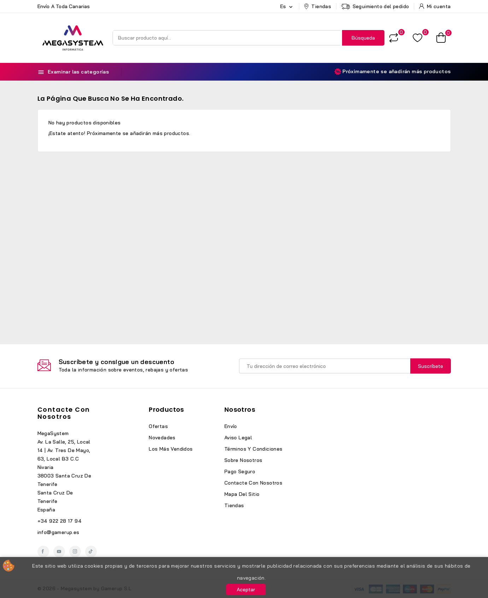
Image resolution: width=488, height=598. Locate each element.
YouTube (59, 551)
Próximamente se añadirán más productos (392, 71)
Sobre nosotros (243, 460)
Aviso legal (238, 437)
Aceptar (246, 589)
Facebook (43, 551)
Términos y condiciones (253, 449)
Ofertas (158, 426)
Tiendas (234, 505)
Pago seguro (239, 471)
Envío (230, 426)
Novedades (162, 437)
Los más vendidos (171, 449)
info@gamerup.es (58, 532)
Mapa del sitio (242, 494)
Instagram (75, 551)
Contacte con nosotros (63, 413)
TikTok (91, 551)
